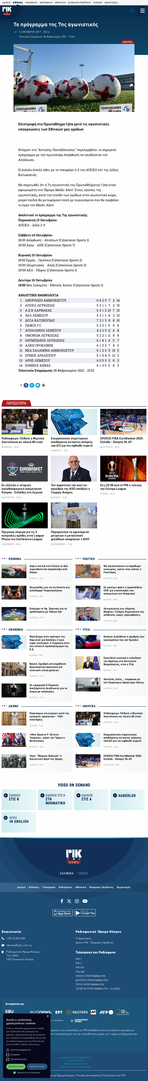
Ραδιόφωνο (65, 887)
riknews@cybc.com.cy (19, 945)
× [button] (47, 1016)
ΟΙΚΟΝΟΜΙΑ (16, 629)
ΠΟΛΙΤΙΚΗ (89, 559)
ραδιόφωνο (46, 2)
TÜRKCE (83, 873)
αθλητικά (60, 2)
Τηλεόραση (48, 887)
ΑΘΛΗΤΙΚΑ (127, 42)
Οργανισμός (124, 887)
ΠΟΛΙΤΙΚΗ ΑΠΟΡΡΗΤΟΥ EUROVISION (75, 1067)
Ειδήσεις (34, 887)
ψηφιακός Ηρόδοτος (79, 2)
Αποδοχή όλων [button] (15, 1066)
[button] (8, 1050)
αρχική (6, 2)
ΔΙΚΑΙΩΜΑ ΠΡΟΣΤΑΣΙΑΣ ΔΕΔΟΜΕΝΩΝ (75, 1058)
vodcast (97, 2)
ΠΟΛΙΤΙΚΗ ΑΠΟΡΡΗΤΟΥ (75, 1061)
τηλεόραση (31, 2)
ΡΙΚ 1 (79, 959)
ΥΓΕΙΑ (86, 629)
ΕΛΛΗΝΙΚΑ (67, 873)
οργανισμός (111, 2)
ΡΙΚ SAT (80, 972)
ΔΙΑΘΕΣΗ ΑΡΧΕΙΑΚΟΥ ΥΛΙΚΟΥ (75, 1064)
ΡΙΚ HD (80, 967)
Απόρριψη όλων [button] (37, 1066)
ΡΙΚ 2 (79, 963)
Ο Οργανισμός (83, 938)
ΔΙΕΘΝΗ (13, 706)
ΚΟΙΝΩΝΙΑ (15, 559)
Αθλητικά (80, 887)
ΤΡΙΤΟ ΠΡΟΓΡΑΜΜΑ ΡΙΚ (90, 985)
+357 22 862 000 (15, 938)
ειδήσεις (18, 2)
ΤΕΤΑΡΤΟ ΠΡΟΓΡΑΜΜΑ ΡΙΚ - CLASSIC (98, 989)
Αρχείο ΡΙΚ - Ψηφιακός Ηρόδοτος (95, 943)
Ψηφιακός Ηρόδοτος (101, 887)
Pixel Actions (109, 1075)
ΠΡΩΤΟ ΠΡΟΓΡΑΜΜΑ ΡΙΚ (90, 976)
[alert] (26, 1046)
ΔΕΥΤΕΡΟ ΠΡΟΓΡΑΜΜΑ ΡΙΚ (92, 980)
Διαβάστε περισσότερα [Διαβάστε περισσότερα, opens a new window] (30, 1044)
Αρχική (21, 887)
